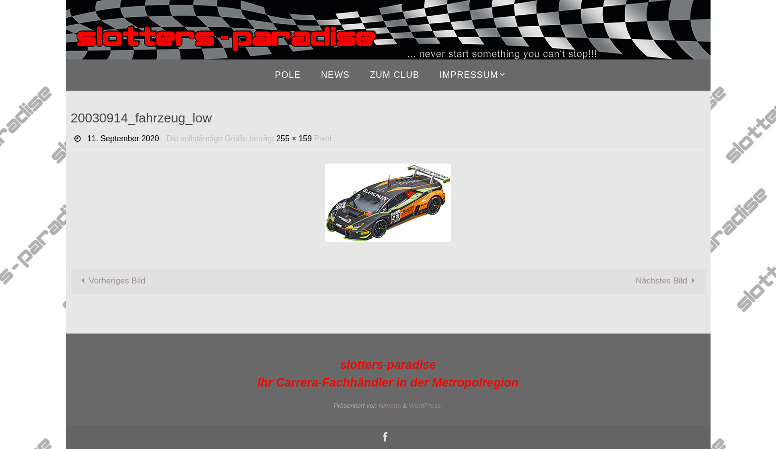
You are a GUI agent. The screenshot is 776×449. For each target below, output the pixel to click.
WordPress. (425, 405)
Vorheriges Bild (111, 280)
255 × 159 (294, 138)
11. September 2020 (123, 138)
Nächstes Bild (667, 280)
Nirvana (390, 405)
